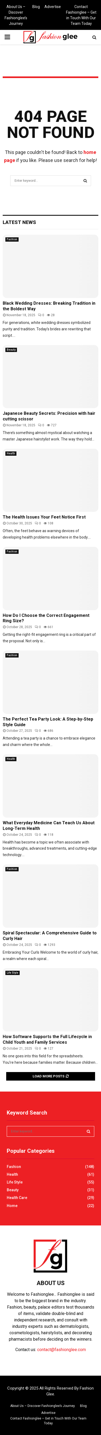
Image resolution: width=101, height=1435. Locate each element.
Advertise (52, 7)
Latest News (19, 222)
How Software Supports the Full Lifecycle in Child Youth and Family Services (47, 1039)
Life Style (12, 972)
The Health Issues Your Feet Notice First (44, 517)
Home (12, 1206)
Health (11, 453)
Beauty (11, 349)
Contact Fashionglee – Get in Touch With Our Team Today (81, 15)
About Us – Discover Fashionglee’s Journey (16, 15)
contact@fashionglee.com (61, 1349)
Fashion (12, 239)
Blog (36, 7)
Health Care (17, 1198)
